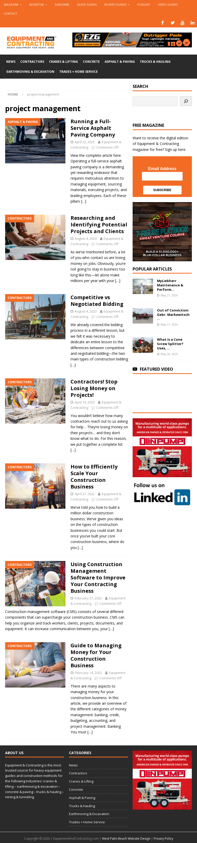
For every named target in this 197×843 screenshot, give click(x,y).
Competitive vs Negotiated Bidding (97, 300)
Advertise (36, 4)
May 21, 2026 (169, 295)
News (10, 61)
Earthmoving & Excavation (30, 71)
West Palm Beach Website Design (126, 838)
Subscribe (62, 4)
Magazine (11, 4)
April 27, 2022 (85, 493)
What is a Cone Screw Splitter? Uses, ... (170, 343)
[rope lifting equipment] (162, 473)
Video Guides (168, 4)
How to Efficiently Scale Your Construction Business (94, 476)
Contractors (32, 61)
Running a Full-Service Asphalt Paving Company (93, 127)
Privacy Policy (163, 838)
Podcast (143, 4)
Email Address (162, 168)
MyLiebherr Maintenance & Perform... (170, 284)
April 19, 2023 (85, 401)
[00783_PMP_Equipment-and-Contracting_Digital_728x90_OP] (132, 43)
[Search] (186, 101)
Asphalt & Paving (120, 61)
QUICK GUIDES (87, 4)
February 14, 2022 (88, 672)
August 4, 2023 (86, 238)
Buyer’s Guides (115, 4)
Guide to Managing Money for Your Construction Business (96, 654)
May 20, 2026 (169, 353)
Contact (10, 13)
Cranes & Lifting (63, 61)
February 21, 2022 (88, 597)
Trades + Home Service (78, 71)
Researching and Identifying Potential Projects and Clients (99, 224)
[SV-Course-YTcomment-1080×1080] (162, 257)
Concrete (91, 61)
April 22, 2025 (85, 141)
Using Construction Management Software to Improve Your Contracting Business (98, 577)
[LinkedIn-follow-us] (162, 502)
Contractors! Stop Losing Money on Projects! (94, 388)
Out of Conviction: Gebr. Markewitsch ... (173, 314)
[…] (83, 200)
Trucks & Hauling (155, 61)
